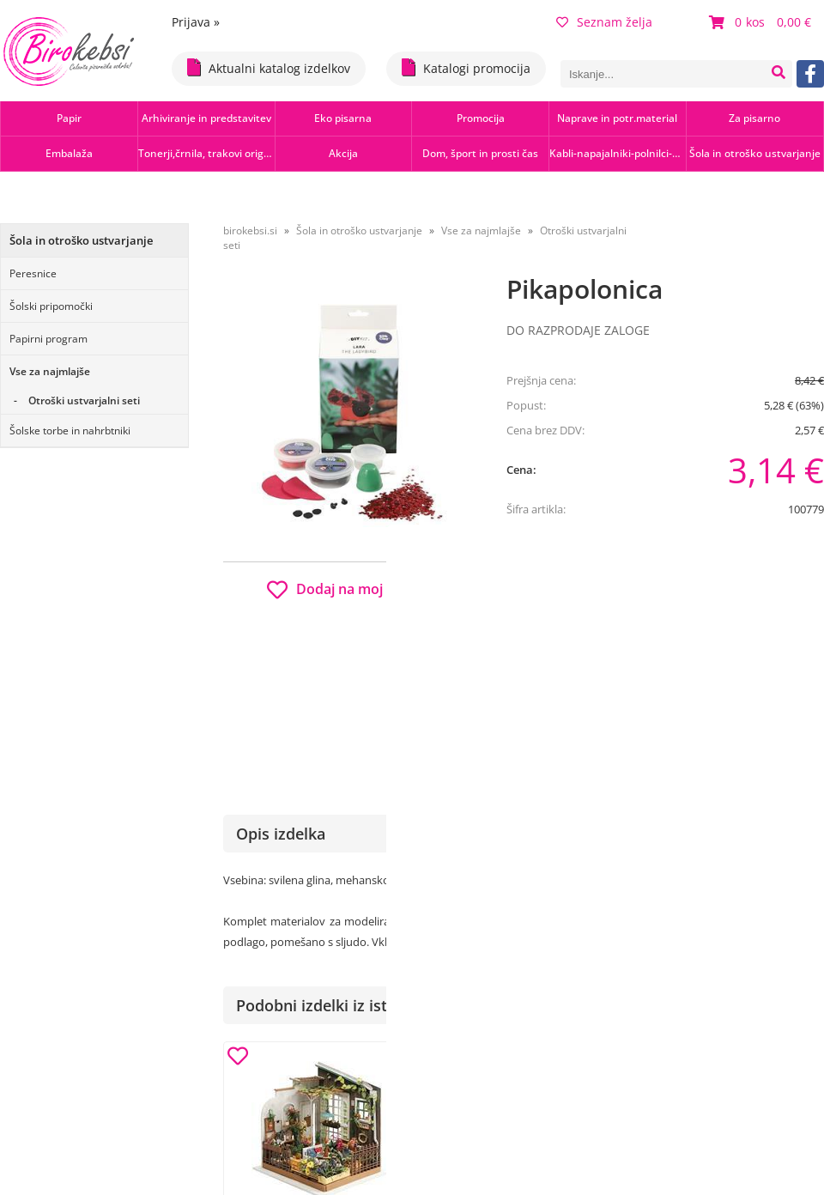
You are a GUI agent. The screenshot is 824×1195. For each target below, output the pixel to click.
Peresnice (33, 273)
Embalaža (69, 153)
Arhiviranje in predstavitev (206, 118)
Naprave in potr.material (617, 118)
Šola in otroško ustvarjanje (755, 153)
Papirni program (48, 338)
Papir (69, 118)
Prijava (196, 22)
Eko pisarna (343, 118)
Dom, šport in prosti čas (480, 153)
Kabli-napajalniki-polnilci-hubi (617, 153)
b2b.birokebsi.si (705, 602)
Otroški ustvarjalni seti (84, 400)
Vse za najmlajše (49, 371)
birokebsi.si (250, 230)
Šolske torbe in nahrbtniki (69, 430)
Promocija (481, 118)
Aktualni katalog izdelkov (268, 67)
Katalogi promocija (466, 67)
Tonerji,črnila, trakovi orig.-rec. (206, 153)
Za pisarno (754, 118)
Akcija (343, 153)
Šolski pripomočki (51, 306)
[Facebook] (810, 74)
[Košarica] (762, 22)
